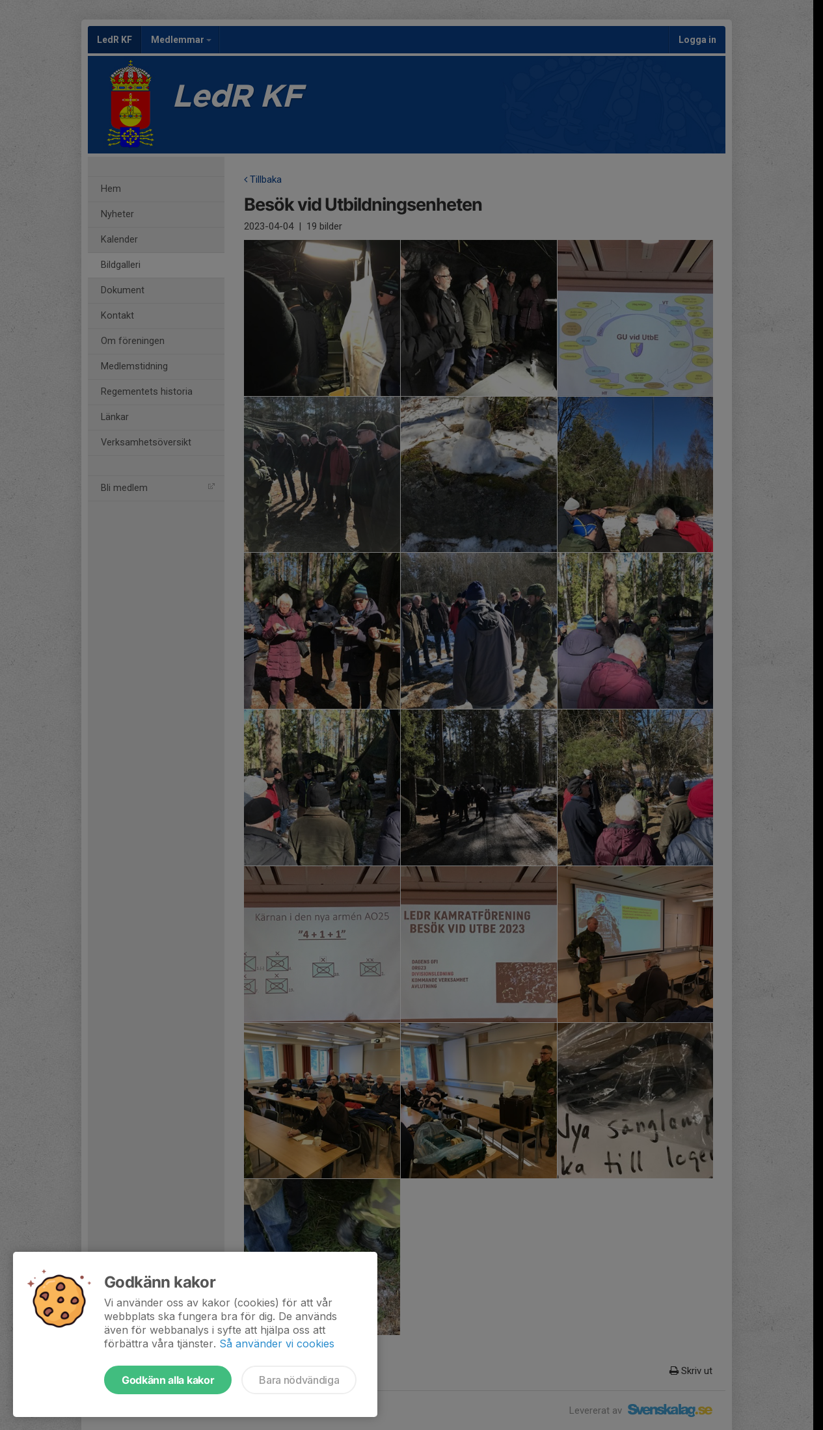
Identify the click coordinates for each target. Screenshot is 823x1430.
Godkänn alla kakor (168, 1379)
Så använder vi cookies (276, 1343)
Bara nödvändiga (299, 1379)
